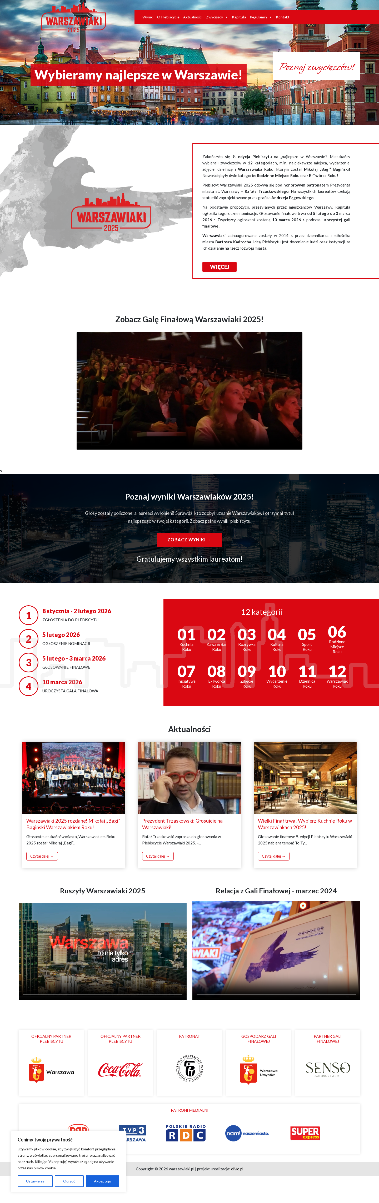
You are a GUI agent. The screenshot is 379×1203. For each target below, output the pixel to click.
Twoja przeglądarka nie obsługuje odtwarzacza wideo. (103, 976)
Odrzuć (69, 1181)
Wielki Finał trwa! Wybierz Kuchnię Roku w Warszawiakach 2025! (304, 851)
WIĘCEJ (220, 293)
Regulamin (261, 17)
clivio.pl (237, 1196)
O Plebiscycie (168, 17)
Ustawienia (35, 1181)
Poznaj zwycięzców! (297, 96)
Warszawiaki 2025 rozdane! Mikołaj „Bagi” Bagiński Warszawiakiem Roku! (69, 851)
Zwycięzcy (217, 17)
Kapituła (239, 17)
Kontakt (283, 17)
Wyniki (147, 17)
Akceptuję (102, 1181)
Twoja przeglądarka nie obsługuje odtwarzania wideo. (189, 418)
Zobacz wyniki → (189, 567)
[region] (68, 1161)
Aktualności (192, 17)
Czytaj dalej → (43, 883)
